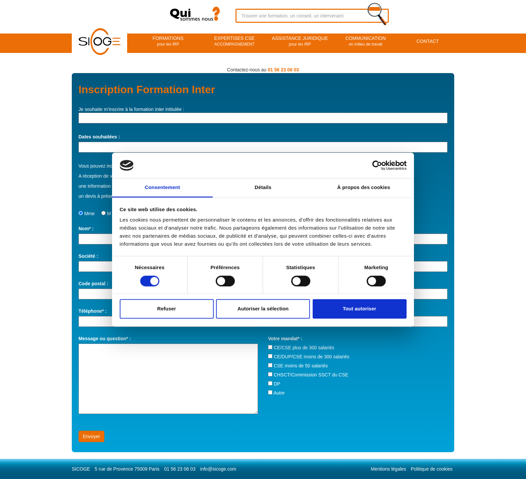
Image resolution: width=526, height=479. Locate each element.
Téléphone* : (92, 311)
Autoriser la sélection (263, 309)
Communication (365, 41)
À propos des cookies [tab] (363, 187)
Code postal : (93, 283)
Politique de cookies (432, 469)
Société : (88, 256)
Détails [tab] (263, 187)
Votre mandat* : (285, 338)
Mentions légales (388, 469)
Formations (168, 41)
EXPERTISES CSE (234, 41)
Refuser (166, 309)
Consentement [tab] (162, 187)
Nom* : (86, 228)
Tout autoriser (359, 309)
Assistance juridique (300, 41)
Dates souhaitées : (99, 136)
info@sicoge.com (218, 469)
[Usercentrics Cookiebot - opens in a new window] (377, 165)
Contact (428, 41)
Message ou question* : (104, 338)
